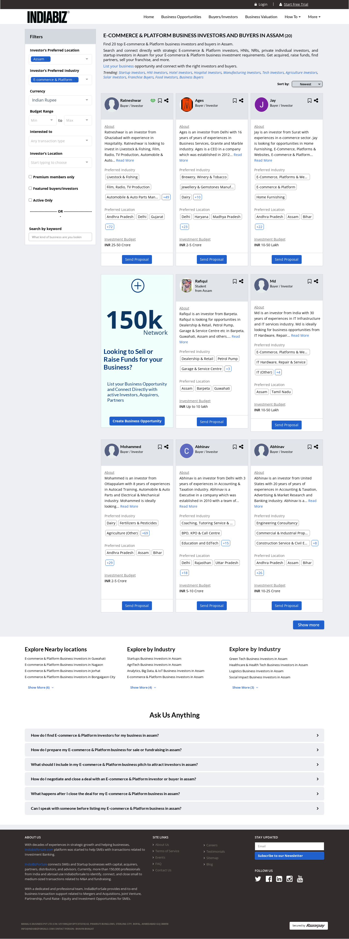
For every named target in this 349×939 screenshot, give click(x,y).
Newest (305, 84)
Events (160, 857)
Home (149, 16)
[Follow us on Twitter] (260, 878)
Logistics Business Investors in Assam (256, 671)
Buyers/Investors (223, 16)
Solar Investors (114, 77)
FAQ (158, 864)
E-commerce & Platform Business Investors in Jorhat (62, 671)
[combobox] (60, 59)
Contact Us (163, 870)
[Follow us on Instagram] (291, 878)
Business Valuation (261, 16)
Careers (211, 845)
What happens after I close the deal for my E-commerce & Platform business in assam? (105, 793)
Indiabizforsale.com (39, 850)
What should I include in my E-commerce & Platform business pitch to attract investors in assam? (114, 764)
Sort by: (283, 84)
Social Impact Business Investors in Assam (259, 677)
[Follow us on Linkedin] (281, 878)
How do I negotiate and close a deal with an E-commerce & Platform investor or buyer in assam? (113, 779)
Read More (125, 160)
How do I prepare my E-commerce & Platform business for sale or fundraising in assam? (106, 749)
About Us (162, 845)
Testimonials (215, 851)
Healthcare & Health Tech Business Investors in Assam (268, 665)
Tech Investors (273, 72)
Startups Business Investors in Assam (154, 658)
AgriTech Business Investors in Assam (154, 665)
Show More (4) (143, 687)
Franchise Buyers (141, 77)
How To (293, 16)
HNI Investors (157, 72)
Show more (308, 625)
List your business (119, 66)
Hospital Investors (208, 72)
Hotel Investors (180, 72)
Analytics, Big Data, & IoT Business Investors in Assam (165, 671)
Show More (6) (41, 687)
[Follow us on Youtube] (302, 878)
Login (261, 4)
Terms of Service (167, 851)
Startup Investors (132, 72)
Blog (209, 864)
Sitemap (212, 858)
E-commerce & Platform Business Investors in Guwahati (65, 658)
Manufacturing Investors (242, 72)
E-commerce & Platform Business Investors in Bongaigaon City (70, 677)
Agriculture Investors (301, 72)
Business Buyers (191, 77)
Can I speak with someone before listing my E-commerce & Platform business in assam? (106, 808)
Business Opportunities (181, 16)
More (314, 16)
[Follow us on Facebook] (270, 878)
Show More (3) (245, 687)
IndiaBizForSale (36, 864)
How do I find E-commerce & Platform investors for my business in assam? (95, 735)
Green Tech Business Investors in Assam (258, 659)
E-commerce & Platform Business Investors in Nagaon (64, 665)
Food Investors (166, 77)
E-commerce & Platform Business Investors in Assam (165, 677)
